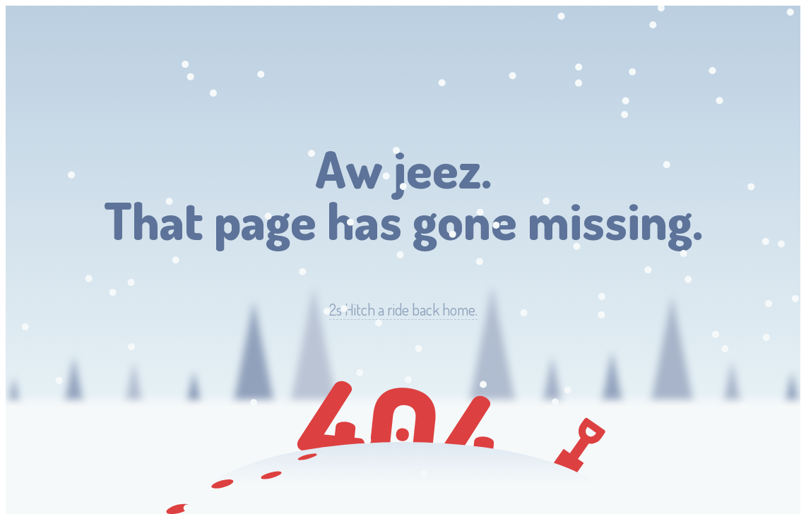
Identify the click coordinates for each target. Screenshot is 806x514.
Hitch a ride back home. (403, 309)
